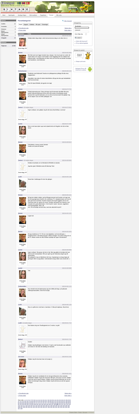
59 (68, 401)
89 (68, 403)
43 (40, 401)
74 (41, 403)
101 (37, 404)
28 (66, 400)
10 (34, 400)
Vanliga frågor (22, 15)
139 (26, 407)
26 (62, 400)
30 (70, 400)
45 (43, 401)
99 (32, 404)
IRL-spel (38, 24)
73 (40, 403)
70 (34, 403)
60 (70, 401)
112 (65, 404)
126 (46, 405)
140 (29, 407)
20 (52, 400)
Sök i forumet (68, 21)
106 (50, 404)
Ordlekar (32, 24)
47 (47, 401)
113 (67, 404)
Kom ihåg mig (79, 34)
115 (19, 405)
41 (36, 401)
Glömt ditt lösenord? (81, 41)
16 (45, 400)
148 (49, 407)
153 (61, 407)
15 (43, 400)
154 (64, 407)
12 (38, 400)
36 (27, 401)
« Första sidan (22, 30)
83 (57, 403)
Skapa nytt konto (80, 61)
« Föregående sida (23, 28)
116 (21, 405)
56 (63, 401)
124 (41, 405)
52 (56, 401)
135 (68, 405)
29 (68, 400)
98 (31, 404)
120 (31, 405)
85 (61, 403)
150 (54, 407)
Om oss (85, 412)
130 (56, 405)
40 (34, 401)
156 (68, 407)
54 (59, 401)
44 (41, 401)
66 (27, 403)
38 (31, 401)
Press (80, 412)
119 (29, 405)
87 (64, 403)
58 (66, 401)
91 (18, 404)
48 (48, 401)
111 (62, 404)
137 (21, 407)
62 (20, 403)
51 (54, 401)
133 (64, 405)
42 (38, 401)
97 (29, 404)
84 (59, 403)
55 (61, 401)
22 (55, 400)
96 (27, 404)
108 (55, 404)
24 (59, 400)
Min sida (59, 15)
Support (26, 24)
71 (36, 403)
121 (34, 405)
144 (39, 407)
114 (70, 404)
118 (26, 405)
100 (35, 404)
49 (50, 401)
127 (49, 405)
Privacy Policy (73, 412)
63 (22, 403)
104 (45, 404)
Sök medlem (33, 15)
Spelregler (11, 15)
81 (54, 403)
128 (51, 405)
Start (3, 15)
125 (44, 405)
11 (36, 400)
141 (31, 407)
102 (40, 404)
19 (50, 400)
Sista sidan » (68, 30)
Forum (51, 15)
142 (34, 407)
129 (54, 405)
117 (24, 405)
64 (24, 403)
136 (19, 407)
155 (66, 407)
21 (54, 400)
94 (24, 404)
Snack (20, 24)
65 (25, 403)
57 (64, 401)
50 (52, 401)
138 (24, 407)
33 (22, 401)
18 (48, 400)
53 (57, 401)
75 (43, 403)
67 (29, 403)
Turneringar (45, 24)
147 (46, 407)
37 (29, 401)
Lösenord (77, 30)
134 (66, 405)
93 (22, 404)
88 (66, 403)
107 (52, 404)
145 (41, 407)
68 (31, 403)
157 (19, 408)
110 (60, 404)
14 (41, 400)
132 (61, 405)
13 (39, 400)
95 (25, 404)
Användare (78, 26)
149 (51, 407)
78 (48, 403)
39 (32, 401)
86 (63, 403)
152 (59, 407)
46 (45, 401)
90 (70, 403)
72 (38, 403)
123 (39, 405)
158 (21, 408)
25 (61, 400)
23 (57, 400)
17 (46, 400)
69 (32, 403)
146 (44, 407)
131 (59, 405)
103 (42, 404)
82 (56, 403)
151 (56, 407)
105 (47, 404)
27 (64, 400)
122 (36, 405)
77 (47, 403)
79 (50, 403)
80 (52, 403)
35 (25, 401)
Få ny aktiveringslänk (82, 43)
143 (36, 407)
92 (20, 404)
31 (18, 401)
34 (24, 401)
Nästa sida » (68, 28)
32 (20, 401)
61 (18, 403)
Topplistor (43, 15)
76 (45, 403)
